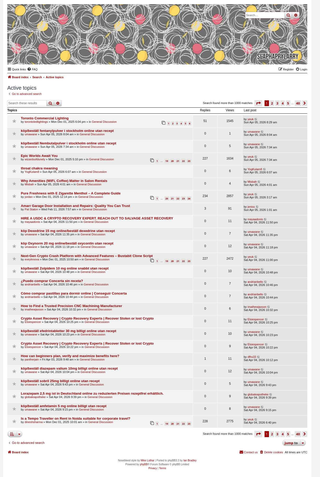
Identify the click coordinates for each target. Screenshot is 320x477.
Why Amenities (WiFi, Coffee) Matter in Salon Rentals (64, 181)
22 (183, 161)
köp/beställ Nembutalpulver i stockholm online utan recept (68, 143)
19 (166, 161)
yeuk (251, 119)
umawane (31, 134)
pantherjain (32, 359)
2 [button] (272, 103)
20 (172, 161)
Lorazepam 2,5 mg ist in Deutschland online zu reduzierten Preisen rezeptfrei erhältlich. (92, 393)
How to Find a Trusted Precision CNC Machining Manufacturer (71, 306)
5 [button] (288, 103)
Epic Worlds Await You (39, 156)
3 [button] (277, 103)
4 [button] (283, 103)
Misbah (29, 184)
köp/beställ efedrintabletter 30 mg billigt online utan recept (68, 331)
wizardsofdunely (35, 159)
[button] (258, 103)
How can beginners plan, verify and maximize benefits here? (70, 356)
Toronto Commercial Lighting (45, 118)
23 (189, 161)
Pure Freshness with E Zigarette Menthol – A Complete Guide (71, 193)
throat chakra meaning (39, 168)
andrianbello (32, 284)
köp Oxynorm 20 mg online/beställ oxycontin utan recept (67, 243)
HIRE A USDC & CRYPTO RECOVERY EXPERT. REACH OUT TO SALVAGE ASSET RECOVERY (97, 218)
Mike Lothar (147, 460)
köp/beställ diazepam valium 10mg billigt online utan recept (69, 368)
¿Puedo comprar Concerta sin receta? (52, 281)
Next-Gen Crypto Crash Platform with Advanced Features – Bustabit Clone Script (87, 256)
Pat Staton (31, 209)
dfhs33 (252, 356)
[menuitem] (32, 69)
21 (178, 161)
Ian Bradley (190, 460)
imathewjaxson (34, 309)
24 (189, 198)
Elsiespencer (33, 321)
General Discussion (104, 121)
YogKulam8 (32, 171)
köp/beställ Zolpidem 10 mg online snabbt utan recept (65, 268)
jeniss (251, 206)
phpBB (144, 464)
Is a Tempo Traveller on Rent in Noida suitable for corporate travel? (75, 418)
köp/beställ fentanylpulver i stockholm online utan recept (67, 131)
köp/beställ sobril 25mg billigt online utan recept (60, 381)
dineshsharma (34, 422)
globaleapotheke (35, 397)
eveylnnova (32, 259)
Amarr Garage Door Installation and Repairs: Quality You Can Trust (75, 206)
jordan (29, 196)
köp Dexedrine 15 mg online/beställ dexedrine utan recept (68, 231)
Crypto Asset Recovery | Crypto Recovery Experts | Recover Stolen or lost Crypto (87, 318)
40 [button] (298, 103)
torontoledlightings (36, 121)
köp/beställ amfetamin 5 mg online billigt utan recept (63, 406)
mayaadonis (32, 221)
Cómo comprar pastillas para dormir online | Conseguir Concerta (74, 293)
